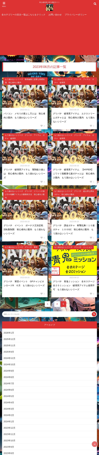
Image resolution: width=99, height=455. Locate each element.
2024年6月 (9, 390)
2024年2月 (9, 415)
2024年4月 (9, 402)
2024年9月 (9, 371)
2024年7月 (9, 383)
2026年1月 (9, 333)
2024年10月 (9, 364)
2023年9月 (9, 447)
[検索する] (94, 314)
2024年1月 (9, 421)
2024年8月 (9, 377)
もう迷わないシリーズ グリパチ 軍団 (21, 247)
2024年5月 (9, 396)
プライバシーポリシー (76, 14)
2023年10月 (9, 440)
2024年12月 (9, 358)
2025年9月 (9, 352)
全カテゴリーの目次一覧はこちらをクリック (23, 14)
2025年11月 (9, 345)
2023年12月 (9, 428)
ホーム (8, 60)
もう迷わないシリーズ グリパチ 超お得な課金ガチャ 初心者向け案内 (74, 192)
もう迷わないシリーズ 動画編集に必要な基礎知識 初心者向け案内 (25, 81)
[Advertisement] (49, 37)
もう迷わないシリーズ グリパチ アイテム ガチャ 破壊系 (74, 81)
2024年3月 (9, 409)
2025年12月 (9, 339)
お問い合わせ (55, 14)
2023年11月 (9, 434)
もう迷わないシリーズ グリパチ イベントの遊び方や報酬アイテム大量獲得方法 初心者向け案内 (25, 194)
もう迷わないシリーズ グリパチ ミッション (73, 247)
